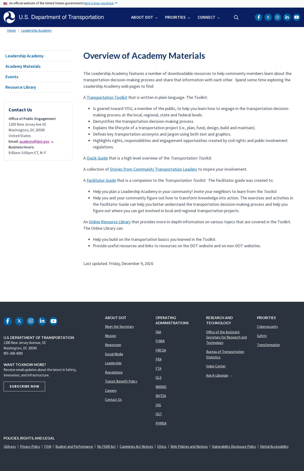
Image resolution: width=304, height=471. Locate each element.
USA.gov (10, 446)
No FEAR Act (106, 446)
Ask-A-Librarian (219, 375)
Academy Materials (23, 66)
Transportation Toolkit (107, 97)
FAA (158, 332)
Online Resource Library (110, 221)
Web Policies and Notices (189, 446)
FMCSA (161, 350)
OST (159, 414)
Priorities (175, 17)
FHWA (160, 341)
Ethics (161, 446)
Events (11, 76)
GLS (159, 377)
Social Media (114, 354)
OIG (158, 405)
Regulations (114, 372)
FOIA (47, 446)
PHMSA (161, 423)
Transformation (268, 345)
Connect (206, 17)
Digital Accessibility (274, 446)
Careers (111, 390)
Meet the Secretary (119, 326)
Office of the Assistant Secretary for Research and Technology (226, 337)
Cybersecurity (267, 326)
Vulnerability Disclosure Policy (234, 446)
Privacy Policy (30, 446)
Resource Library (20, 87)
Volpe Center (216, 366)
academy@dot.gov (36, 141)
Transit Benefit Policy (121, 381)
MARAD (161, 386)
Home (11, 30)
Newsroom (113, 345)
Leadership (113, 363)
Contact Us (113, 399)
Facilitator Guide (101, 180)
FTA (158, 368)
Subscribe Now (24, 386)
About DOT (142, 17)
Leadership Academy (36, 30)
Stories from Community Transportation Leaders (153, 169)
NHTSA (161, 395)
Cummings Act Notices (136, 446)
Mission (110, 336)
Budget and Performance (74, 446)
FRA (159, 359)
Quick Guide (97, 158)
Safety (262, 336)
